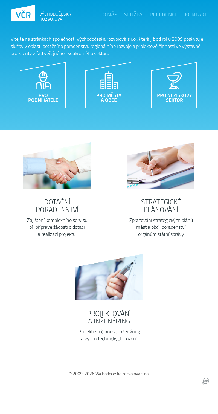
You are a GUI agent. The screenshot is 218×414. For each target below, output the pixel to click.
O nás (110, 14)
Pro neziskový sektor (174, 97)
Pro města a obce (108, 97)
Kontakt (196, 14)
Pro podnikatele (43, 97)
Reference (164, 14)
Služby (133, 14)
